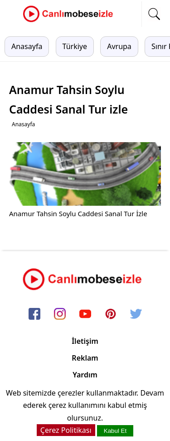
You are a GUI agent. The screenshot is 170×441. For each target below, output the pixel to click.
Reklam (85, 358)
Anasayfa (26, 46)
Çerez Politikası (66, 430)
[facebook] (34, 314)
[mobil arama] (154, 14)
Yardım (85, 375)
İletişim (85, 341)
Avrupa (119, 46)
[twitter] (136, 314)
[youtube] (85, 314)
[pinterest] (111, 314)
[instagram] (60, 314)
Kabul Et (115, 430)
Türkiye (75, 46)
